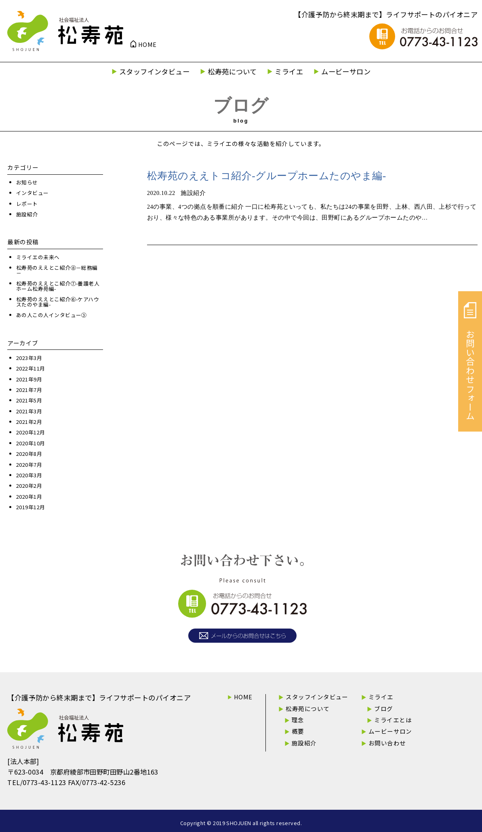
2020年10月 (30, 443)
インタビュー (32, 193)
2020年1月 (29, 496)
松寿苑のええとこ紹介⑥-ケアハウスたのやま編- (57, 301)
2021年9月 (29, 379)
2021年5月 (29, 400)
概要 (298, 731)
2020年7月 (29, 464)
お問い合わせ (387, 743)
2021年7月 (29, 390)
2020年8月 (29, 453)
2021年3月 (29, 411)
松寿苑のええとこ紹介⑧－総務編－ (57, 270)
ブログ (383, 708)
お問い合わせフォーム (470, 361)
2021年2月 (29, 422)
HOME (147, 45)
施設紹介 (27, 214)
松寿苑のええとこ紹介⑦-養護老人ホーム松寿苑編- (57, 285)
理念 (298, 720)
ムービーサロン (345, 71)
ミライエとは (393, 720)
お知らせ (27, 182)
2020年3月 (29, 475)
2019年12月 (30, 507)
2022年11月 (30, 368)
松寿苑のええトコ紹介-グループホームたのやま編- (266, 176)
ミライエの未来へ (38, 257)
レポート (27, 203)
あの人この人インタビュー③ (51, 315)
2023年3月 (29, 358)
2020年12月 (30, 432)
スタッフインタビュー (154, 71)
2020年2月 (29, 485)
